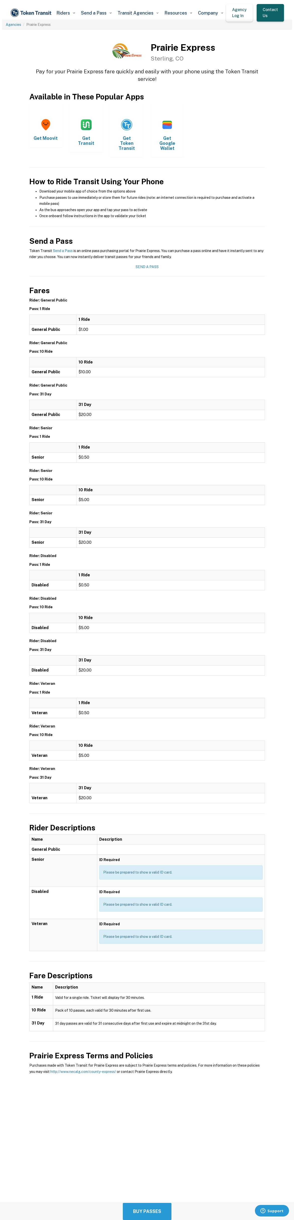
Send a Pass (63, 251)
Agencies (13, 25)
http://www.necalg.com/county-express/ (83, 1072)
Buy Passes (147, 1211)
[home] (31, 13)
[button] (65, 13)
